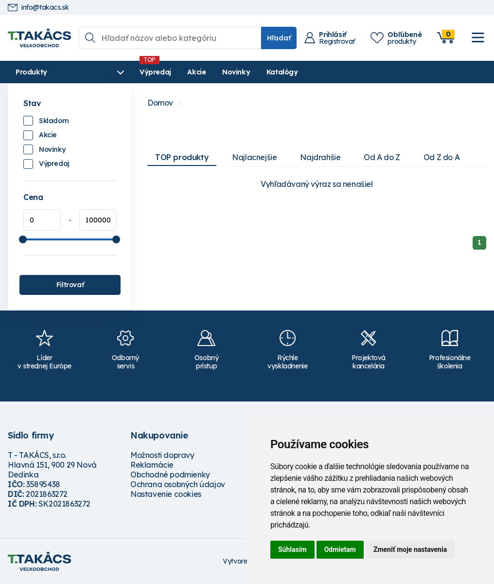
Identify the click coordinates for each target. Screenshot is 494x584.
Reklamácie (152, 465)
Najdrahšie (320, 157)
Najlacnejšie (254, 157)
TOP (182, 157)
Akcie (196, 72)
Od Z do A (441, 157)
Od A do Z (382, 157)
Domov (160, 103)
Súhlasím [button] (292, 549)
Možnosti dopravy (162, 455)
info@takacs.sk (38, 7)
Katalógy (282, 72)
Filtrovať (70, 284)
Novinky (236, 72)
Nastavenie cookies (165, 494)
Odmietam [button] (340, 549)
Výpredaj (155, 72)
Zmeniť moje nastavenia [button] (410, 549)
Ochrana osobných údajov (177, 484)
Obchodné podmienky (170, 474)
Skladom (54, 120)
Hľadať (279, 38)
